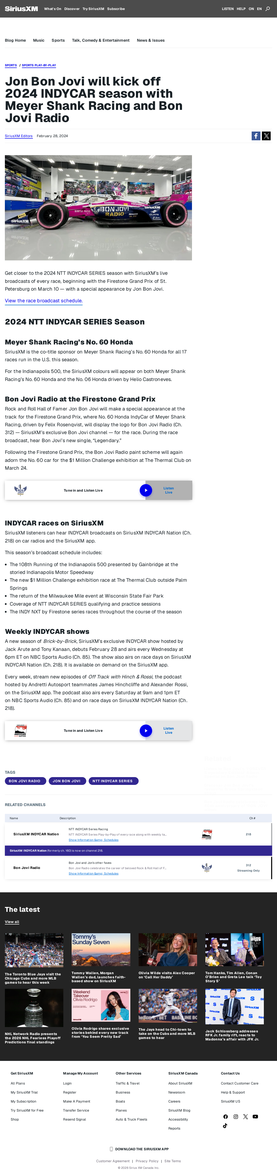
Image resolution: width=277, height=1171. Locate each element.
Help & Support (233, 1092)
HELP (241, 9)
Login (67, 1083)
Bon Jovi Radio (24, 781)
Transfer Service (76, 1110)
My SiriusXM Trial (24, 1092)
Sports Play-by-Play (39, 65)
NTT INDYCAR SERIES (113, 781)
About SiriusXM (180, 1083)
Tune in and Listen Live (83, 490)
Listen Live (159, 490)
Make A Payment (76, 1101)
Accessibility (178, 1119)
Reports (174, 1128)
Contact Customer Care (239, 1083)
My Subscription (24, 1101)
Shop (15, 1119)
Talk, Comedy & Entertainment (101, 40)
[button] (256, 136)
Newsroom (176, 1092)
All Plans (18, 1083)
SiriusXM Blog (179, 1110)
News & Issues (151, 40)
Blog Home (15, 40)
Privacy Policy (147, 1161)
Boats (120, 1101)
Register (69, 1092)
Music (39, 40)
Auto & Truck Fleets (131, 1119)
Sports (58, 40)
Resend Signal (74, 1119)
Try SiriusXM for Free (27, 1110)
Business (123, 1092)
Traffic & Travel (128, 1083)
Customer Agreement (113, 1161)
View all (12, 921)
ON (251, 9)
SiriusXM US (230, 1101)
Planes (121, 1110)
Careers (174, 1101)
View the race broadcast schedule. (44, 300)
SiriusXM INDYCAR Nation (36, 834)
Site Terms (172, 1161)
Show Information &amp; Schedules (93, 840)
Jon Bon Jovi (66, 781)
